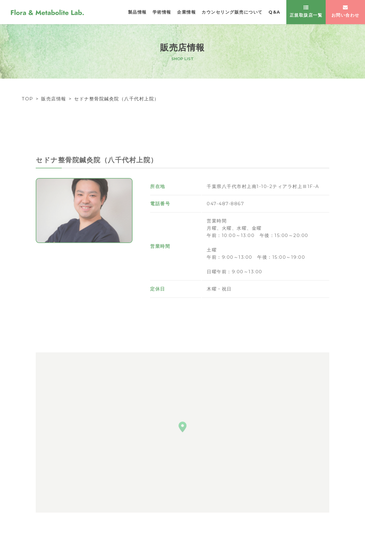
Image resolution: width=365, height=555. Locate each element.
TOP (27, 99)
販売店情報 (53, 99)
